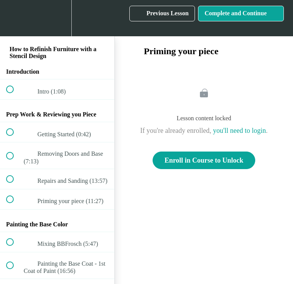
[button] (14, 18)
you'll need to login (239, 130)
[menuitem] (57, 18)
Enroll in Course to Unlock (203, 160)
